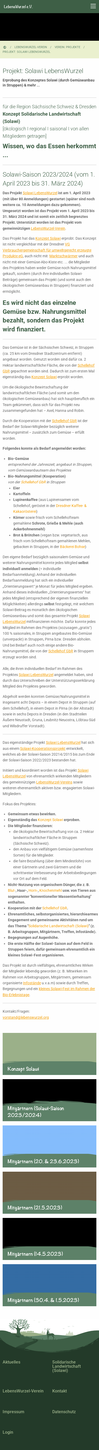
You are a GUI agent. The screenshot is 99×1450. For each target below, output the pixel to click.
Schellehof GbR (64, 421)
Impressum (13, 1411)
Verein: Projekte (67, 47)
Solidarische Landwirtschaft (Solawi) (59, 926)
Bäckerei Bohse (72, 547)
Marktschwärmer (63, 256)
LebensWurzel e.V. (18, 6)
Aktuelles (11, 1362)
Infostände (32, 983)
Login (8, 1432)
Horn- (33, 890)
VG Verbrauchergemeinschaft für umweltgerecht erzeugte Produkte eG (47, 250)
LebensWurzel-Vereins (54, 782)
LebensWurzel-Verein (31, 47)
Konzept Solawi (48, 238)
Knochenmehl (50, 890)
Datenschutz (64, 1411)
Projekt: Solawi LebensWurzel (26, 52)
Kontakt (59, 1390)
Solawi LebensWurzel (40, 193)
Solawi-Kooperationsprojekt (42, 748)
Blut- (12, 890)
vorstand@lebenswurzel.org (26, 1017)
